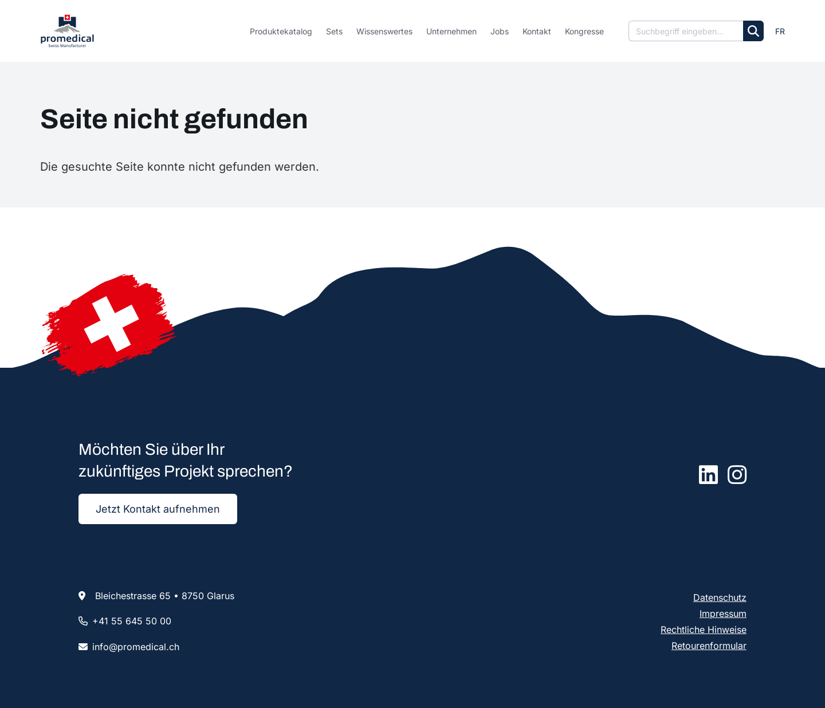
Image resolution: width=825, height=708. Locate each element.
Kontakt (536, 31)
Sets (334, 31)
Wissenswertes (384, 31)
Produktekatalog (281, 31)
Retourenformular (709, 645)
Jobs (499, 31)
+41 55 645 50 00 (131, 621)
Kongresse (584, 31)
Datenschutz (720, 597)
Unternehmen (451, 31)
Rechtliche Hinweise (704, 629)
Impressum (723, 613)
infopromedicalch (135, 646)
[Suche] (685, 31)
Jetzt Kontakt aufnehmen (158, 509)
